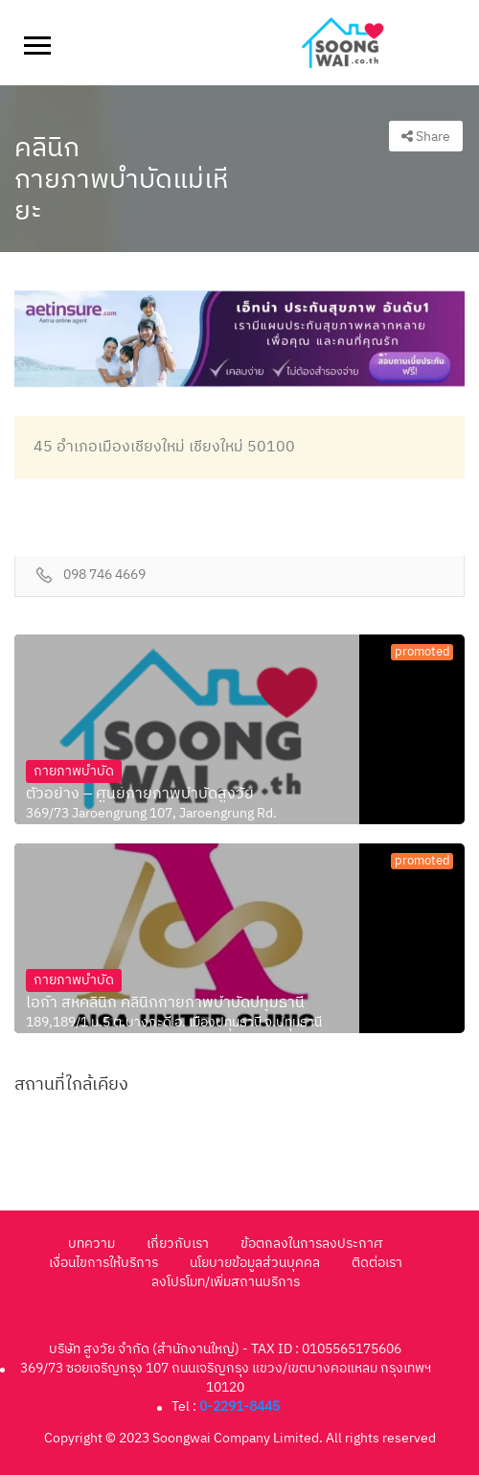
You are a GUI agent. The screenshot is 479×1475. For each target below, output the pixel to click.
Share (425, 137)
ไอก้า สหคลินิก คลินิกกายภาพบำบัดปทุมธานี (165, 1003)
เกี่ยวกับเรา (178, 1244)
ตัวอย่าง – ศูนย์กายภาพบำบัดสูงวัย (140, 794)
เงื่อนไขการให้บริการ (103, 1263)
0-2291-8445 (239, 1406)
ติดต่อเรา (377, 1263)
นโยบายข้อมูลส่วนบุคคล (255, 1263)
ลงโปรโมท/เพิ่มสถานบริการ (225, 1282)
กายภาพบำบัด (74, 771)
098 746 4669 (104, 575)
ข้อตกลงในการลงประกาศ (311, 1244)
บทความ (91, 1244)
